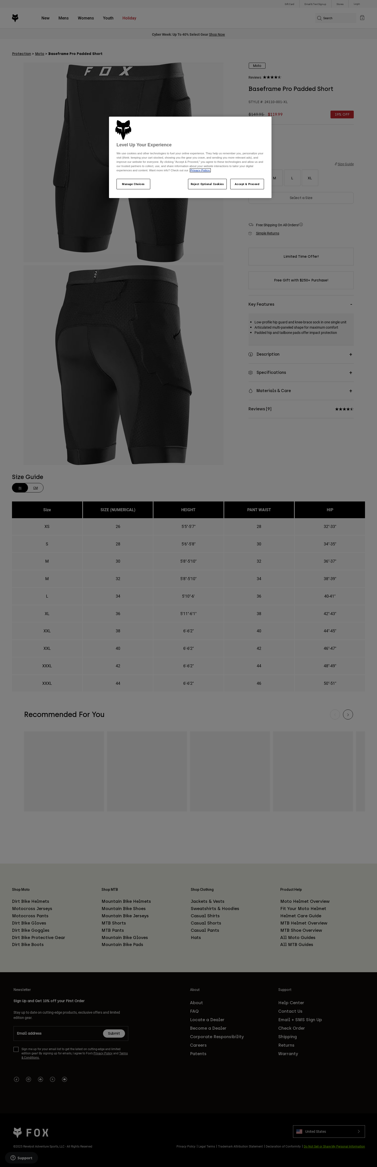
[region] (190, 157)
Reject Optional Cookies (207, 184)
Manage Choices (133, 184)
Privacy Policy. (200, 170)
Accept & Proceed (247, 184)
